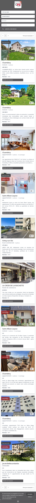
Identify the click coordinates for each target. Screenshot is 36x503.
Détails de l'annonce (8, 80)
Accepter (30, 494)
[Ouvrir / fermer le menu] (18, 501)
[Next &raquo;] (8, 35)
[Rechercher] (10, 29)
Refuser (30, 496)
